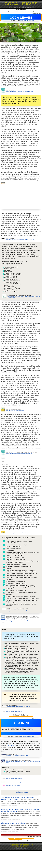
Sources (30, 840)
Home (10, 11)
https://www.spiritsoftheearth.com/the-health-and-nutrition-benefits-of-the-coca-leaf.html (23, 297)
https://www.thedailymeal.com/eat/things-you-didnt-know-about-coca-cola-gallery (23, 610)
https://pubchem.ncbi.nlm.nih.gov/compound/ (17, 782)
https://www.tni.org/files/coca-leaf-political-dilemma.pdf (19, 453)
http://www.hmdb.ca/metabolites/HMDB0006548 (17, 755)
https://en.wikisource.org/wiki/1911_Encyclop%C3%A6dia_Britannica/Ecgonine (23, 762)
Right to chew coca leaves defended (13, 823)
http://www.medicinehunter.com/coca (15, 410)
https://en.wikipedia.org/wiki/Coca (14, 711)
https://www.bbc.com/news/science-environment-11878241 (20, 239)
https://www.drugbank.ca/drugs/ (13, 785)
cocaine (11, 745)
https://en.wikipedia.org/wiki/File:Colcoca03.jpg (18, 706)
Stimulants (30, 11)
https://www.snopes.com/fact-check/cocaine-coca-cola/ (19, 533)
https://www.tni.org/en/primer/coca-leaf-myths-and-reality (19, 91)
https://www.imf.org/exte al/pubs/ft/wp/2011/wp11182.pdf (18, 620)
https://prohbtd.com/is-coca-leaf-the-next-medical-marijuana (20, 184)
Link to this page (37, 836)
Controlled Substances (20, 11)
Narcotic (31, 20)
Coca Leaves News (21, 792)
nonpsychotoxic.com (21, 9)
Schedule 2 (24, 20)
